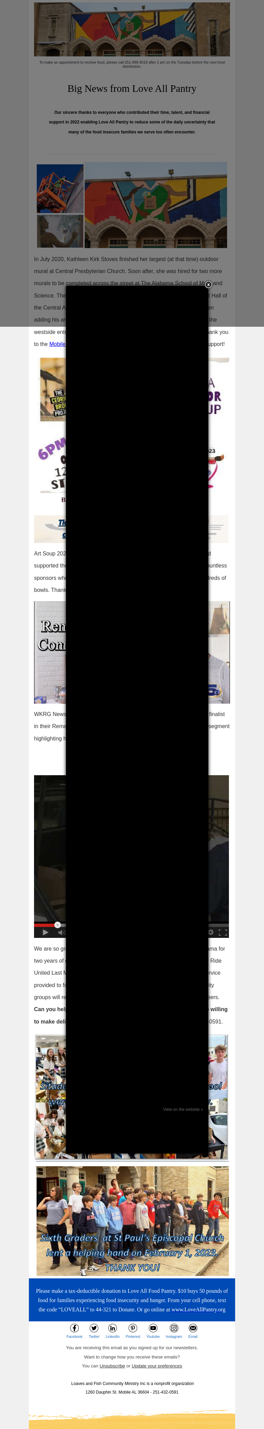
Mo (53, 344)
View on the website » (183, 1109)
